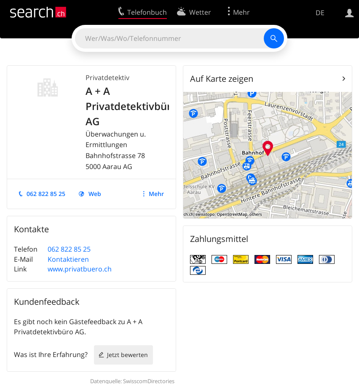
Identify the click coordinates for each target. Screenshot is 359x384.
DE (320, 12)
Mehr (156, 194)
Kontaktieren (68, 259)
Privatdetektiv (107, 77)
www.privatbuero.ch (80, 269)
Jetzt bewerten (127, 355)
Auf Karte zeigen (221, 78)
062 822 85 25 (46, 194)
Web (94, 194)
